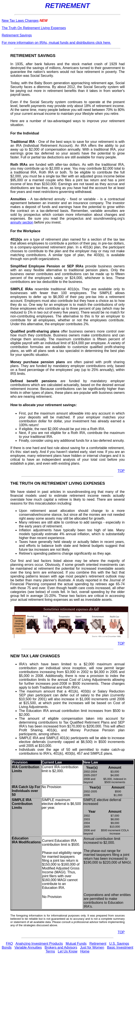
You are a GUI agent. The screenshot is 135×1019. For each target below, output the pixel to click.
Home (85, 951)
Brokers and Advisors (61, 947)
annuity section (21, 222)
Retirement (97, 943)
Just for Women (92, 947)
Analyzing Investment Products (39, 943)
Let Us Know (68, 951)
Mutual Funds (76, 943)
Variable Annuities (28, 947)
